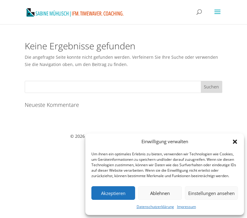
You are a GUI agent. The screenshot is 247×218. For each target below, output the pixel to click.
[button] (235, 142)
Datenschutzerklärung (155, 206)
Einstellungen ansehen (211, 193)
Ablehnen (160, 193)
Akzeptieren (113, 193)
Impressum (186, 206)
